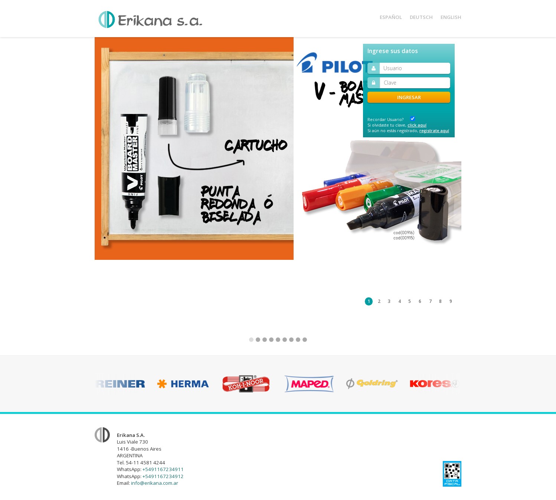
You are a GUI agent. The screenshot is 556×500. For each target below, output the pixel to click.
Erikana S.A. (150, 19)
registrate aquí (434, 130)
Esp (391, 17)
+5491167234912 (163, 476)
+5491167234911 (163, 469)
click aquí (417, 125)
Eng (451, 17)
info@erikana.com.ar (154, 483)
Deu (421, 17)
